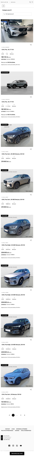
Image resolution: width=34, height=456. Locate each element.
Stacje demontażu (26, 430)
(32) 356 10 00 (6, 439)
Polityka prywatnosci (7, 430)
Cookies (17, 430)
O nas (13, 429)
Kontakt (7, 429)
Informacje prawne (21, 429)
